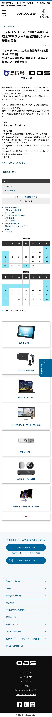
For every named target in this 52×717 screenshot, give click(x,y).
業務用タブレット (12, 207)
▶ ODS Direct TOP (14, 645)
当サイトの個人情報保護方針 (26, 690)
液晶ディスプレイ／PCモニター (18, 226)
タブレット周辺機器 (13, 210)
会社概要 (26, 685)
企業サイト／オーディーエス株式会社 (22, 638)
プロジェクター (11, 220)
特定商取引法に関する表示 (26, 694)
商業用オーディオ (12, 223)
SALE (7, 229)
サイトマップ (26, 681)
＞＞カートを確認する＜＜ (26, 197)
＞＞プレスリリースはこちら (13, 163)
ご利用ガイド (26, 672)
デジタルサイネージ (13, 212)
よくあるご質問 (26, 677)
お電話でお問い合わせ (26, 547)
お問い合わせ (49, 369)
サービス (8, 231)
